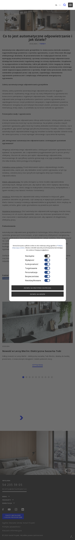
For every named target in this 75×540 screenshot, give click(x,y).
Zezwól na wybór (37, 294)
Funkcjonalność (37, 264)
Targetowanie (37, 268)
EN (60, 5)
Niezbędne (37, 256)
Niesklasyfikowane (37, 280)
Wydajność (37, 260)
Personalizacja (37, 272)
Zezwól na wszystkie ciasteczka (37, 288)
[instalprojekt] (7, 5)
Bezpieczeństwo (37, 276)
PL (56, 5)
